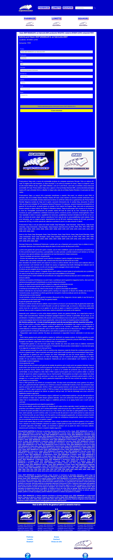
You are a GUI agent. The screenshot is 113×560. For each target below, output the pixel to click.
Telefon (22, 80)
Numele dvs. (23, 73)
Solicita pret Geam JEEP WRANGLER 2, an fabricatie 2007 (43, 37)
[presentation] (31, 102)
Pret (21, 61)
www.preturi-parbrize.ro (27, 431)
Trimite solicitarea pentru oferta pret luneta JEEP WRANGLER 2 (56, 106)
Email (21, 86)
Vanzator (22, 67)
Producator (23, 55)
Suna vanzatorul (56, 110)
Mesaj (21, 92)
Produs (22, 49)
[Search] (84, 7)
